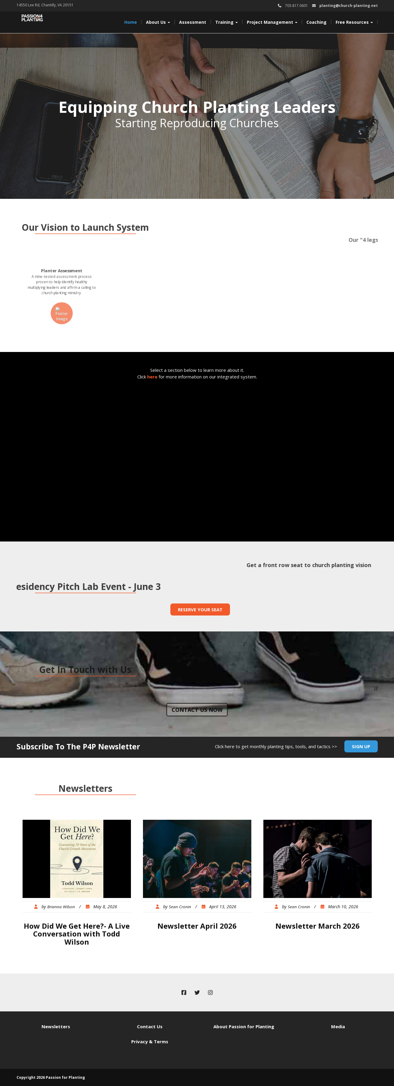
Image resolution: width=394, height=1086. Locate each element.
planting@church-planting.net (348, 5)
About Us (158, 22)
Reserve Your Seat (200, 609)
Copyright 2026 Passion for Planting (51, 1077)
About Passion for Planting (243, 1026)
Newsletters (56, 1026)
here (152, 377)
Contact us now (197, 709)
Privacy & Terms (149, 1041)
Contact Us (150, 1026)
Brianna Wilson (61, 906)
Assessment (192, 22)
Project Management (272, 22)
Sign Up (361, 746)
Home (130, 22)
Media (338, 1026)
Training (226, 22)
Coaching (316, 22)
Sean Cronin (180, 906)
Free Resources (354, 22)
